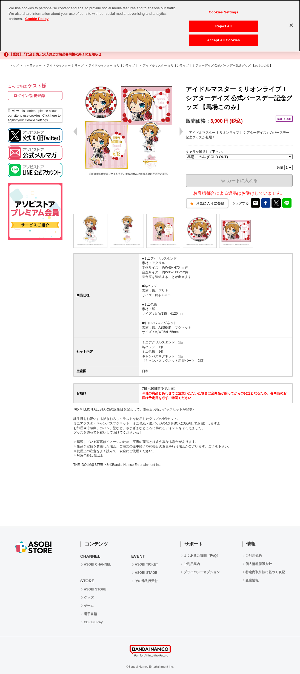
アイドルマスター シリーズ (65, 65)
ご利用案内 (192, 564)
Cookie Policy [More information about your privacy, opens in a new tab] (36, 19)
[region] (150, 25)
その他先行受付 (146, 581)
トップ (14, 65)
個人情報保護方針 (258, 564)
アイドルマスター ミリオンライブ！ (113, 65)
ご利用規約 (253, 556)
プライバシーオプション (202, 572)
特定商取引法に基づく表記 (265, 572)
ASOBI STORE (95, 589)
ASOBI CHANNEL (97, 564)
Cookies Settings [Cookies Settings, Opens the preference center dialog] (223, 12)
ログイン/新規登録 (29, 95)
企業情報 (252, 580)
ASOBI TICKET (146, 564)
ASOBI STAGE (146, 573)
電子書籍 (90, 614)
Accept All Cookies (223, 40)
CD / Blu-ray (93, 622)
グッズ (89, 598)
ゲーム (89, 606)
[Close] (291, 25)
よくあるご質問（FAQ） (202, 556)
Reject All (223, 26)
